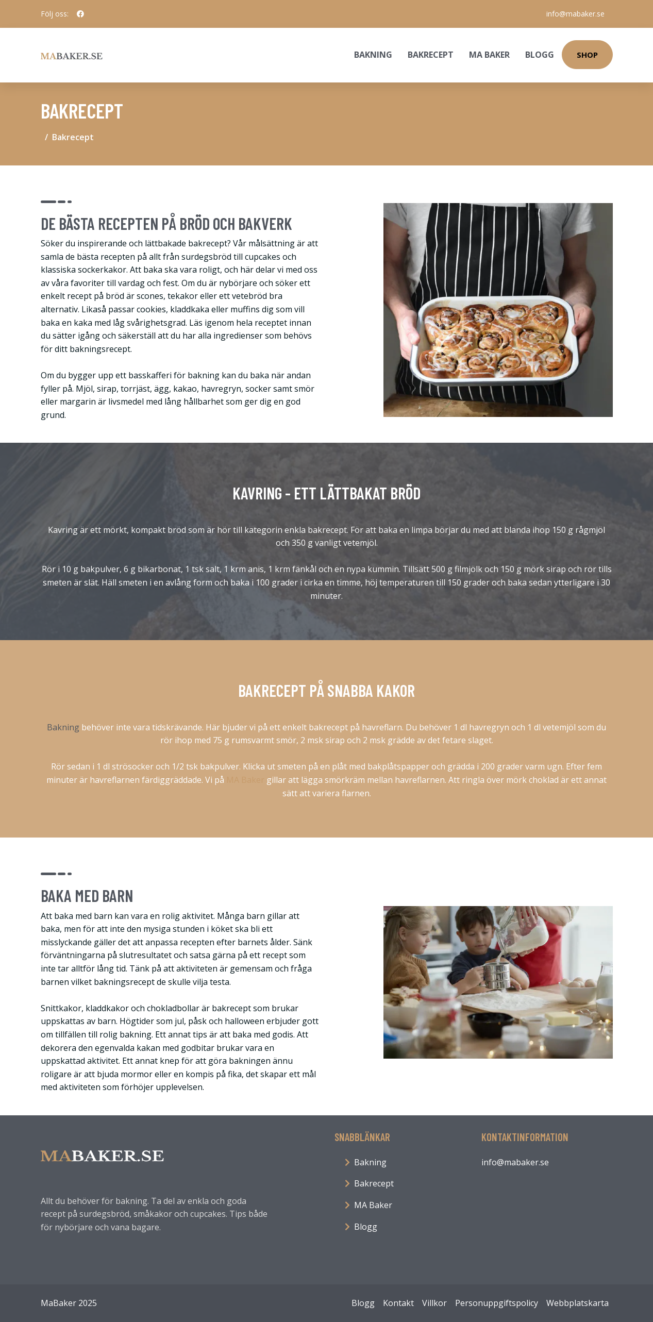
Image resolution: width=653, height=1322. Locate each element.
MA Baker (489, 54)
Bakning (373, 54)
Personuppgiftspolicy (496, 1303)
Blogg (539, 54)
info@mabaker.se (575, 14)
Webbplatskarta (577, 1303)
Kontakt (398, 1303)
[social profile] (80, 14)
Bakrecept (431, 54)
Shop (587, 54)
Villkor (434, 1303)
